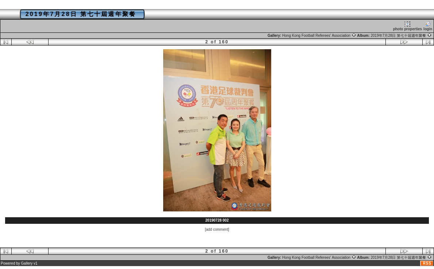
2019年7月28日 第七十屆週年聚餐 (401, 36)
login (427, 26)
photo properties (407, 26)
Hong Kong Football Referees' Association (319, 36)
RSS (427, 263)
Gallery (27, 263)
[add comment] (217, 229)
